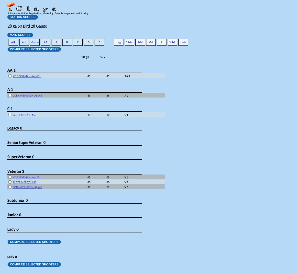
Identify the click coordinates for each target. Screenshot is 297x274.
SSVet (129, 42)
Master (35, 42)
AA (45, 42)
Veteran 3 (15, 171)
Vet (151, 42)
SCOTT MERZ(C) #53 (24, 115)
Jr (162, 42)
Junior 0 (14, 215)
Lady (183, 42)
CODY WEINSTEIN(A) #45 (27, 95)
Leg (119, 42)
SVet (140, 42)
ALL (13, 42)
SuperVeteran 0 (20, 157)
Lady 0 (13, 229)
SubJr (172, 42)
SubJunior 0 (17, 200)
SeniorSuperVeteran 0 (26, 142)
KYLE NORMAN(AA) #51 (27, 76)
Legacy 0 (14, 128)
